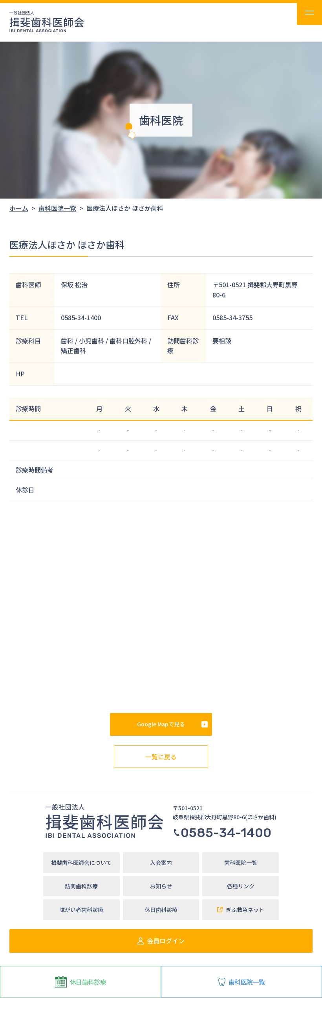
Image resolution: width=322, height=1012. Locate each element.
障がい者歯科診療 (81, 910)
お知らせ (161, 886)
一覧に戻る (161, 756)
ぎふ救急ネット (240, 910)
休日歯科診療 (80, 982)
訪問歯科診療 (81, 886)
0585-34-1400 (222, 832)
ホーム (18, 208)
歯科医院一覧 (241, 981)
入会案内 (161, 862)
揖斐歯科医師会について (81, 862)
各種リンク (240, 886)
